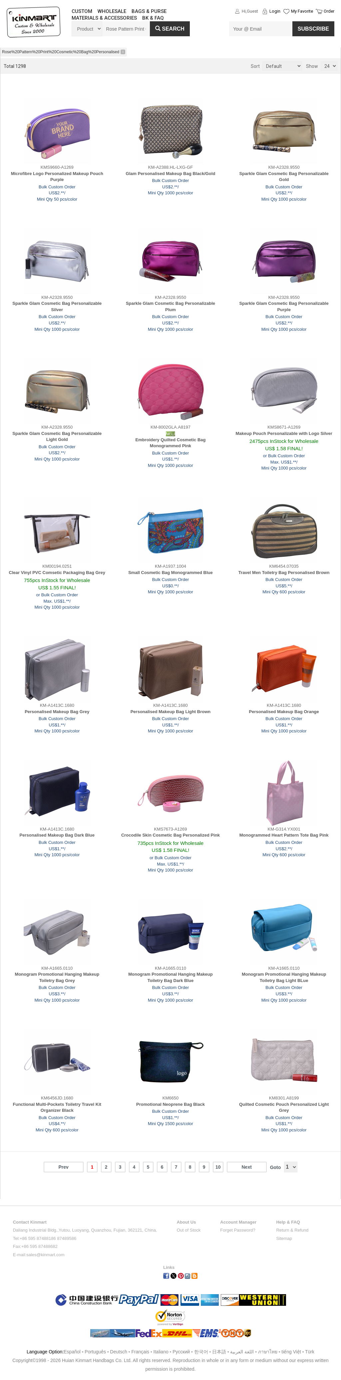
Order (329, 11)
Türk (309, 1351)
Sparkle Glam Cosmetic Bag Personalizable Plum (170, 306)
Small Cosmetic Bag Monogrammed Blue (170, 572)
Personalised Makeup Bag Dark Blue (57, 835)
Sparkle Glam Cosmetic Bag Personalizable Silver (57, 306)
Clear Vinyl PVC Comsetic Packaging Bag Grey (57, 572)
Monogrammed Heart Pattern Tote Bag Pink (284, 835)
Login (274, 11)
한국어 (201, 1351)
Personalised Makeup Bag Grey (57, 711)
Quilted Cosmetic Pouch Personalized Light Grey (284, 1107)
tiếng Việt (291, 1351)
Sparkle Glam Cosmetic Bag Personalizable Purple (284, 306)
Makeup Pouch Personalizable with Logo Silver (283, 433)
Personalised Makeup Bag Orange (284, 711)
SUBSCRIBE (313, 29)
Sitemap (284, 1238)
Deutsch (118, 1351)
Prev (63, 1167)
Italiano (161, 1351)
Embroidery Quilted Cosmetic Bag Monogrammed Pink (171, 443)
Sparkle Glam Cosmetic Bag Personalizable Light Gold (57, 436)
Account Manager (238, 1222)
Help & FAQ (288, 1222)
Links (168, 1267)
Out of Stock (189, 1230)
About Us (186, 1222)
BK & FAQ (153, 18)
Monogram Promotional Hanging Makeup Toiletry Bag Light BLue (284, 977)
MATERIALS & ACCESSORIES (104, 18)
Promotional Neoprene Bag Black (170, 1104)
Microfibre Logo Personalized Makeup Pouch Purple (57, 176)
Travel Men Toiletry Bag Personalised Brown (284, 572)
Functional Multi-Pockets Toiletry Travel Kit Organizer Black (57, 1107)
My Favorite (302, 11)
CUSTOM (82, 11)
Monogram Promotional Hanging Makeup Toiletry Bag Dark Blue (170, 977)
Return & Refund (292, 1230)
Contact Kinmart (30, 1222)
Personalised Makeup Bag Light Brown (171, 711)
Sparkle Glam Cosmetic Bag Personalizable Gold (284, 176)
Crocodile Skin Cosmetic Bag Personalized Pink (170, 835)
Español (72, 1351)
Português (95, 1351)
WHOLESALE (112, 11)
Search (170, 28)
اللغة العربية (242, 1351)
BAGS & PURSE (149, 11)
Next (246, 1167)
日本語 (219, 1351)
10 (218, 1167)
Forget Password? (237, 1230)
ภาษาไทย (267, 1351)
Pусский (181, 1351)
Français (140, 1351)
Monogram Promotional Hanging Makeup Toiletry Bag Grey (57, 977)
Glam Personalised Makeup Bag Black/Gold (170, 173)
